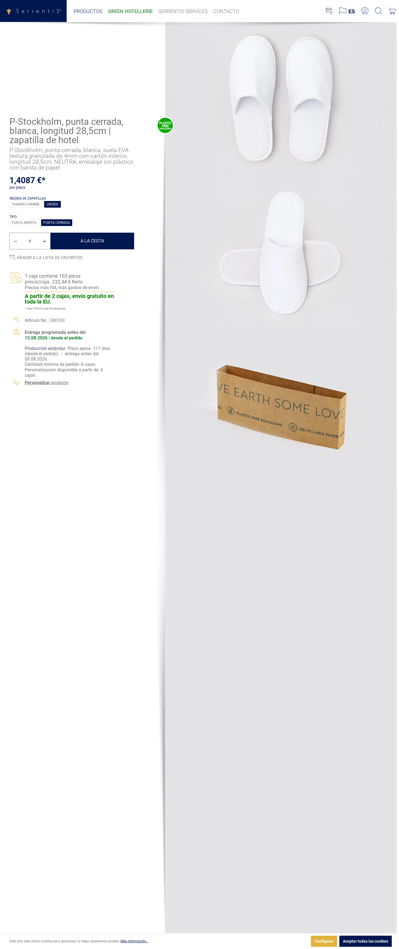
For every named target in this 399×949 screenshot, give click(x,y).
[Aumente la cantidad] (45, 241)
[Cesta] (392, 11)
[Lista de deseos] (329, 11)
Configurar (324, 941)
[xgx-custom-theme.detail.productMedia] (281, 99)
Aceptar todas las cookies (365, 941)
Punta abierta (24, 223)
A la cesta (92, 241)
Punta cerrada (56, 223)
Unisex (52, 204)
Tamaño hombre (26, 204)
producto (47, 382)
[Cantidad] (30, 241)
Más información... (135, 941)
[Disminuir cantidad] (15, 241)
